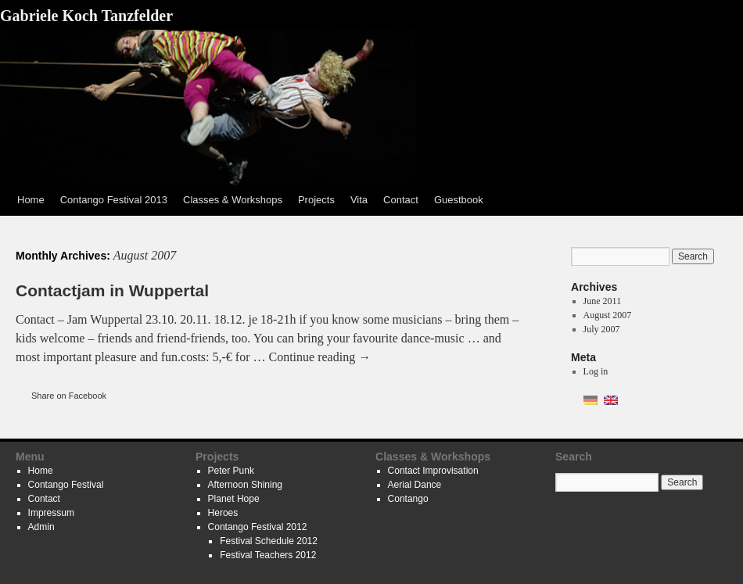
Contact (400, 200)
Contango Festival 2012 (257, 526)
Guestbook (458, 200)
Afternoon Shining (245, 484)
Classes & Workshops (232, 200)
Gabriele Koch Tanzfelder (86, 15)
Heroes (223, 512)
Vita (359, 200)
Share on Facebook (68, 395)
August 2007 (607, 315)
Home (31, 200)
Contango (408, 498)
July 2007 (601, 329)
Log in (595, 371)
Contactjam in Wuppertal (112, 290)
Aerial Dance (415, 484)
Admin (41, 526)
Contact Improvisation (433, 470)
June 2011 (602, 301)
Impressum (51, 512)
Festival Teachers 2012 (268, 555)
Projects (316, 200)
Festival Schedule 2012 (269, 541)
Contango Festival (66, 484)
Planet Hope (234, 498)
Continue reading (320, 357)
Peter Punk (231, 470)
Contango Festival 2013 (113, 200)
